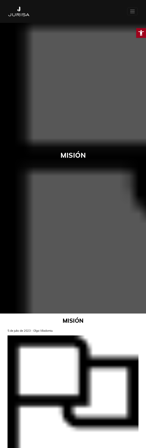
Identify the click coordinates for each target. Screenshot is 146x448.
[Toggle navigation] (132, 11)
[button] (141, 33)
